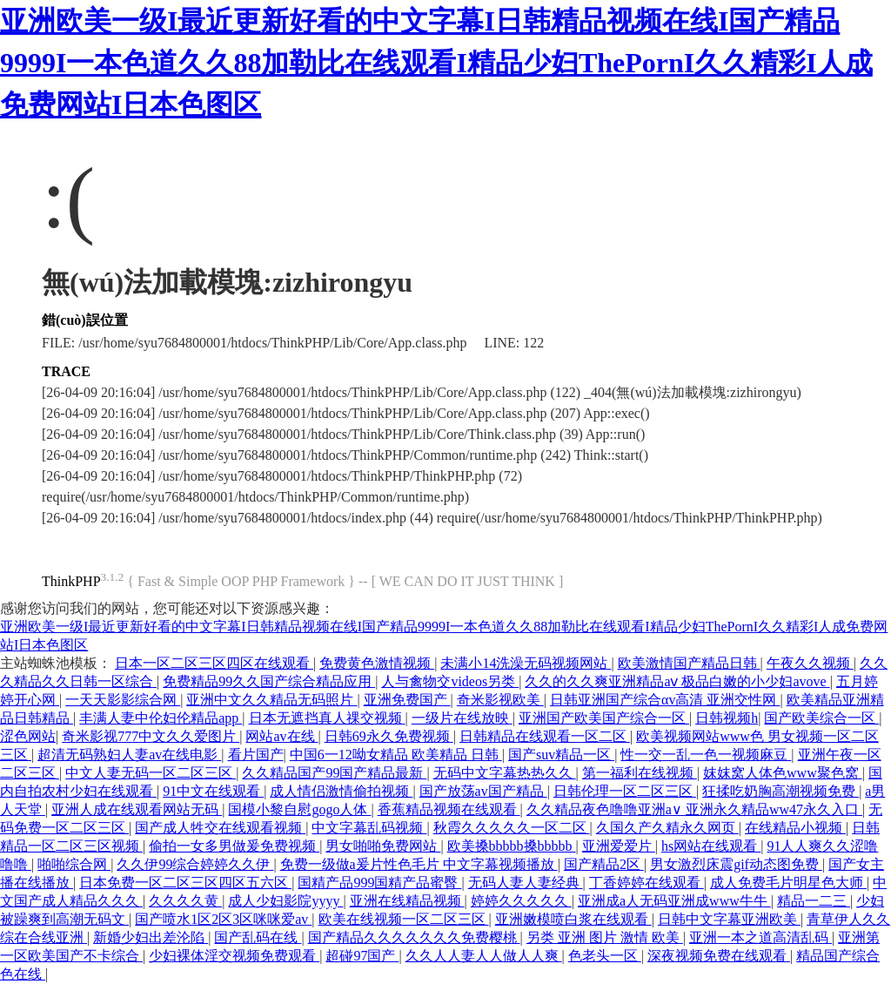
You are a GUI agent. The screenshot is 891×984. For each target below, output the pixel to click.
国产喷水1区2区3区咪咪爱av (223, 919)
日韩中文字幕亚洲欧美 (729, 919)
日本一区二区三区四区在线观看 (214, 663)
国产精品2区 (604, 864)
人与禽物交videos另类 (450, 681)
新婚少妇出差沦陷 (150, 937)
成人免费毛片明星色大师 (788, 882)
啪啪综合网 (74, 864)
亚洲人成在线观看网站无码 (136, 809)
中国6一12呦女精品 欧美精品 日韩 (396, 754)
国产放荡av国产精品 (483, 791)
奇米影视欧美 (500, 699)
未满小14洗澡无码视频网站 (525, 663)
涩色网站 (28, 736)
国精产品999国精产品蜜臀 (379, 882)
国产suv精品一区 (561, 754)
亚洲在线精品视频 (407, 900)
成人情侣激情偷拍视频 (341, 791)
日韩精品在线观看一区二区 (544, 736)
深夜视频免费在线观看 (718, 955)
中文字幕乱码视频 (369, 827)
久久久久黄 (185, 900)
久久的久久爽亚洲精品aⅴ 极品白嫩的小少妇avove (677, 681)
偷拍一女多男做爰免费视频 (234, 846)
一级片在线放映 (462, 718)
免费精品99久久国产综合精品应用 (269, 681)
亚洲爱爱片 (618, 846)
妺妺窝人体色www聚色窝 (782, 772)
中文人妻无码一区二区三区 (150, 772)
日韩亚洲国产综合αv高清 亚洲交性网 (665, 699)
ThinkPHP (71, 581)
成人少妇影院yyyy (285, 900)
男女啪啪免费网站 (382, 846)
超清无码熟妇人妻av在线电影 (129, 754)
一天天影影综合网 (122, 699)
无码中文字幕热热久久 (504, 772)
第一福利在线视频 (639, 772)
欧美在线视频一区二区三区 (403, 919)
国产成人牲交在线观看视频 (220, 827)
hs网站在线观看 (710, 846)
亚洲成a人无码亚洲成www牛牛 (674, 900)
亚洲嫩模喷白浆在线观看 (573, 919)
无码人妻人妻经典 (525, 882)
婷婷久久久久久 (521, 900)
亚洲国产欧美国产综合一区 (604, 718)
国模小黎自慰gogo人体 (299, 809)
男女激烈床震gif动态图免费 (736, 864)
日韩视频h (726, 718)
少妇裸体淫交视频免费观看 (234, 955)
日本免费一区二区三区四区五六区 (185, 882)
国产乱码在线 (257, 937)
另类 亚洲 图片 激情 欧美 (604, 937)
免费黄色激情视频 (376, 663)
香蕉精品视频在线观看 (449, 809)
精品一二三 (813, 900)
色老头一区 (604, 955)
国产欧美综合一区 (821, 718)
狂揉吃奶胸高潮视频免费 (780, 791)
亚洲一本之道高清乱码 (760, 937)
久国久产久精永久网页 (667, 827)
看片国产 (256, 754)
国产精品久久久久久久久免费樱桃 (414, 937)
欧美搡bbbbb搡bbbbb (511, 846)
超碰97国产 (362, 955)
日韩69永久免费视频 (389, 736)
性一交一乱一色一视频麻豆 (705, 754)
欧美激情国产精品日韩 (689, 663)
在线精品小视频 (795, 827)
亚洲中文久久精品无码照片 (271, 699)
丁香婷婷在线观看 (646, 882)
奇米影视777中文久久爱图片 (150, 736)
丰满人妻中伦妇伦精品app (160, 718)
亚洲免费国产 (407, 699)
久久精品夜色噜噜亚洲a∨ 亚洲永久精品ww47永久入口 (694, 809)
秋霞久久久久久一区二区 (511, 827)
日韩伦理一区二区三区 (624, 791)
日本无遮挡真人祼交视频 (327, 718)
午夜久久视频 (810, 663)
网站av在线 (281, 736)
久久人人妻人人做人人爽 (483, 955)
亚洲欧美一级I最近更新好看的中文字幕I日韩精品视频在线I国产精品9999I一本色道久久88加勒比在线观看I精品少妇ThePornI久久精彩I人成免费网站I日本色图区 (436, 62)
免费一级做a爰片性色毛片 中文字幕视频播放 (419, 864)
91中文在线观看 (213, 791)
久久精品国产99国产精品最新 (334, 772)
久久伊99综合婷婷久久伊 (195, 864)
